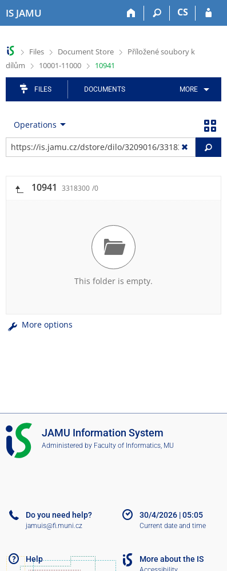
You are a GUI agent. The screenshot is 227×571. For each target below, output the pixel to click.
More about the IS (172, 559)
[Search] (157, 13)
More (189, 89)
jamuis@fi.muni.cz (54, 526)
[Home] (131, 13)
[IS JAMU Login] (208, 13)
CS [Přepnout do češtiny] (182, 12)
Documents (104, 89)
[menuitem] (192, 89)
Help (34, 559)
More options (39, 324)
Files (36, 51)
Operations (35, 124)
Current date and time (173, 526)
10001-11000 (60, 65)
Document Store (86, 51)
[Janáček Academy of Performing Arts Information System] (24, 13)
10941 (105, 65)
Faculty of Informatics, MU (134, 446)
